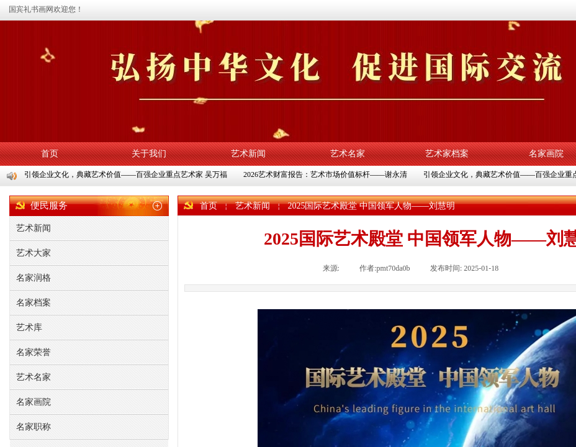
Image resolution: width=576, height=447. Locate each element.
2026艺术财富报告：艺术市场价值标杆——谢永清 (326, 174)
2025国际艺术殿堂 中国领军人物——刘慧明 (371, 205)
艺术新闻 (248, 153)
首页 (49, 153)
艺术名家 (347, 153)
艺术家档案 (447, 153)
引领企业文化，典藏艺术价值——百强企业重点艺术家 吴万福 (126, 174)
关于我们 (149, 153)
